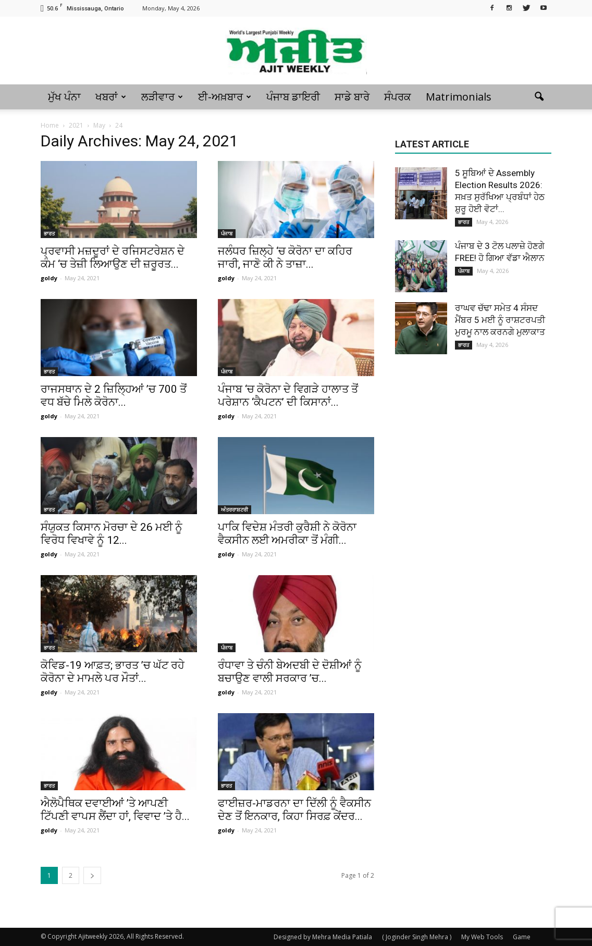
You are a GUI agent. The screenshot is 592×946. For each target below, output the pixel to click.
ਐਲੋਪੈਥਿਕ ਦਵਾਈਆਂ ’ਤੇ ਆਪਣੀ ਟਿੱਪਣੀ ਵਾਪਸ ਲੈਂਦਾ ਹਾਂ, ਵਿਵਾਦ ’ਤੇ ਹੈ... (115, 810)
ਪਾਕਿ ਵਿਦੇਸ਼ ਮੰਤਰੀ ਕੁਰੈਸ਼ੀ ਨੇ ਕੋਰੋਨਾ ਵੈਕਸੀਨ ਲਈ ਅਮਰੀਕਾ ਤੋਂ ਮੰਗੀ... (287, 533)
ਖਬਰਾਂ (110, 97)
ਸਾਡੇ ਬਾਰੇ (352, 97)
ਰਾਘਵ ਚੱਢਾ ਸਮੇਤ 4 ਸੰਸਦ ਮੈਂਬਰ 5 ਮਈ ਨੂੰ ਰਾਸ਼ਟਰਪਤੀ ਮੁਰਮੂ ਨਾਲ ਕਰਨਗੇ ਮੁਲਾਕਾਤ (500, 320)
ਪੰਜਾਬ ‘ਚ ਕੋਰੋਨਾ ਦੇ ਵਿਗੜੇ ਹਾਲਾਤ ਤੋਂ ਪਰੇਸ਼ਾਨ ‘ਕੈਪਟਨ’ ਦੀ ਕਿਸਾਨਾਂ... (288, 395)
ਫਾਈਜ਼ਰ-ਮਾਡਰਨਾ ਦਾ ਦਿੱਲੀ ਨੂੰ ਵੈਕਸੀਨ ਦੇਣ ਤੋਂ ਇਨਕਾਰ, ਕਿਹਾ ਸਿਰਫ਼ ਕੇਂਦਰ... (294, 810)
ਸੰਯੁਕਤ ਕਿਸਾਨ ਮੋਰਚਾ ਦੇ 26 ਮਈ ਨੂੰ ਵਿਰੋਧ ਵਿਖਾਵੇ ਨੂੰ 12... (111, 533)
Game (522, 936)
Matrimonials (458, 97)
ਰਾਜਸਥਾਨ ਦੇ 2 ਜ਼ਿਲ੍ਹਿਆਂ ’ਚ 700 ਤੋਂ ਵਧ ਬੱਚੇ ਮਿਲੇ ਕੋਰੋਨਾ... (114, 395)
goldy (49, 278)
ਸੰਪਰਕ (397, 97)
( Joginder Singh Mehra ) (416, 936)
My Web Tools (482, 936)
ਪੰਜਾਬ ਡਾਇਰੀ (293, 97)
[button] (538, 96)
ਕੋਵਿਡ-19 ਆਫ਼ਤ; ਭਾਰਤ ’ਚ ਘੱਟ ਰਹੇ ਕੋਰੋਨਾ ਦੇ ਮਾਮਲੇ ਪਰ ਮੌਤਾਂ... (112, 671)
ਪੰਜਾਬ (226, 233)
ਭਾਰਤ (49, 233)
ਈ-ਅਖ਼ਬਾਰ (224, 97)
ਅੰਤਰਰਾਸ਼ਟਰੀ (234, 509)
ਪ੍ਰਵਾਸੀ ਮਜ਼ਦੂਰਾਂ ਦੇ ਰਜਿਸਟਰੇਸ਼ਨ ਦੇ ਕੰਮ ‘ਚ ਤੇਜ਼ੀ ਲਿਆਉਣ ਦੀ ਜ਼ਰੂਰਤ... (112, 257)
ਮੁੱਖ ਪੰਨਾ (64, 97)
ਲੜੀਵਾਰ (162, 97)
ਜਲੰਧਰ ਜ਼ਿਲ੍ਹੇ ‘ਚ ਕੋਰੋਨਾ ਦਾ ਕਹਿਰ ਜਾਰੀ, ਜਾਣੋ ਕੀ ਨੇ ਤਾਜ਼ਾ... (285, 257)
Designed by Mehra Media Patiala (323, 936)
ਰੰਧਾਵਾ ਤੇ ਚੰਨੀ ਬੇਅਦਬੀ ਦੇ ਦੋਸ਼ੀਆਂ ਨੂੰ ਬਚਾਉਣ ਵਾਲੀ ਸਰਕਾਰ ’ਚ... (290, 671)
